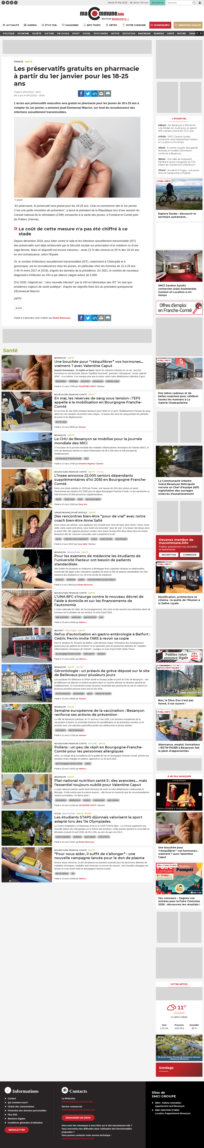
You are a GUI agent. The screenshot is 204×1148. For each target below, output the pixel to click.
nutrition (87, 800)
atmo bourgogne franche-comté (69, 764)
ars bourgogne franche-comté (68, 654)
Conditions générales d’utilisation (25, 1122)
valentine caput (112, 381)
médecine (71, 580)
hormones (85, 381)
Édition (106, 19)
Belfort (59, 630)
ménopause (98, 381)
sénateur (101, 654)
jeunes (19, 308)
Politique (71, 630)
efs (73, 873)
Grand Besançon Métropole (70, 512)
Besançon (60, 358)
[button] (194, 2)
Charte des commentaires (21, 1106)
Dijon (57, 813)
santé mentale (106, 539)
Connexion (189, 554)
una (101, 617)
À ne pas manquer (179, 776)
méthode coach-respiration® (76, 539)
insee (80, 499)
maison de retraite (103, 694)
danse (58, 539)
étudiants (59, 580)
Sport (88, 813)
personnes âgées (93, 499)
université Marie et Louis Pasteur (101, 580)
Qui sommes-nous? (18, 1102)
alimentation (61, 381)
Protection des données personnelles (27, 1110)
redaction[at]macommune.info (77, 1101)
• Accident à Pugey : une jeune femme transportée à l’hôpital (178, 171)
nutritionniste (99, 800)
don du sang (61, 422)
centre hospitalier (63, 837)
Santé (28, 61)
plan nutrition (113, 800)
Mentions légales (16, 1118)
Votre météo (179, 984)
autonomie (76, 617)
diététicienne (74, 800)
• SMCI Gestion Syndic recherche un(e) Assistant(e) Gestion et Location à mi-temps (178, 139)
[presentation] (158, 794)
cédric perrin (89, 654)
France (18, 61)
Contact (12, 1098)
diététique (73, 381)
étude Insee (69, 499)
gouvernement (90, 617)
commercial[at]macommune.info (78, 1110)
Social (100, 472)
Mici (86, 458)
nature (94, 539)
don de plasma (62, 873)
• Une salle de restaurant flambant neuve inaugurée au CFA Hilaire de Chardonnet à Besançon (177, 162)
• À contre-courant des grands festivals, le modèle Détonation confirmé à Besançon (178, 150)
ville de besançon (76, 730)
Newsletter (17, 1129)
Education (73, 552)
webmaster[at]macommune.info (78, 1138)
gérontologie (79, 694)
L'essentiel (179, 118)
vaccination (60, 730)
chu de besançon (63, 694)
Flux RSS (12, 1114)
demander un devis (78, 1117)
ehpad (58, 499)
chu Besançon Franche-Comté (68, 458)
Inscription (169, 554)
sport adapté (90, 837)
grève (89, 694)
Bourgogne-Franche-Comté (70, 394)
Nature (92, 743)
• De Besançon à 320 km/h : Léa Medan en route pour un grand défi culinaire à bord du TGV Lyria (177, 128)
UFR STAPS (104, 837)
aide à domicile (62, 617)
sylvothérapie (121, 539)
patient (81, 580)
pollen (87, 764)
